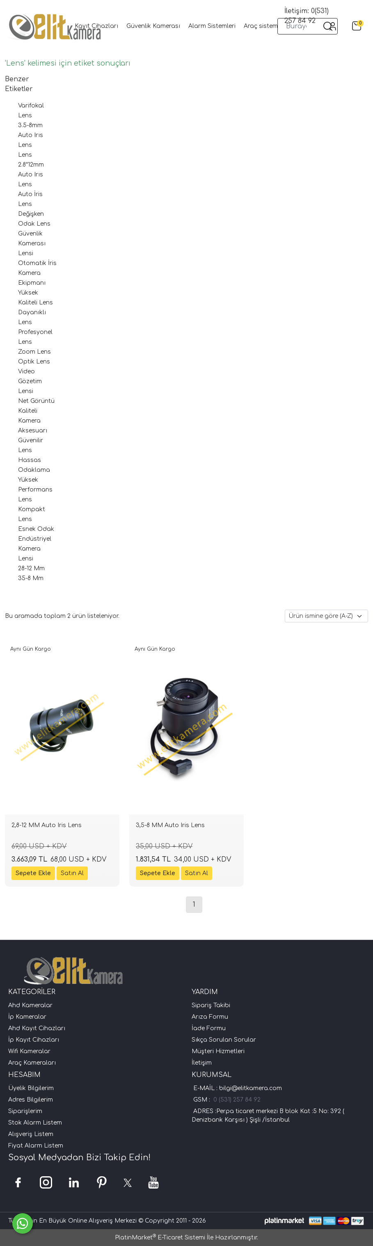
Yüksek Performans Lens (35, 490)
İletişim (202, 1063)
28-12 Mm (31, 568)
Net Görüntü (36, 401)
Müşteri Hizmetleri (218, 1051)
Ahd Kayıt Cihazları (36, 1028)
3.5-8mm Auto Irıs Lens (30, 135)
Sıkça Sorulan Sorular (224, 1040)
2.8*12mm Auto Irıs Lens (31, 174)
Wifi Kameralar (29, 1051)
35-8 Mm (30, 578)
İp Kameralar (27, 1017)
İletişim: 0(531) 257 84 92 (306, 16)
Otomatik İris (37, 263)
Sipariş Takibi (211, 1005)
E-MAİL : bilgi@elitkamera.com (237, 1088)
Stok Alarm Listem (35, 1123)
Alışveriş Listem (30, 1134)
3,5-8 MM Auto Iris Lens (170, 825)
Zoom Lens (34, 352)
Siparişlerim (25, 1111)
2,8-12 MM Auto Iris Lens (46, 825)
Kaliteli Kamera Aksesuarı (32, 421)
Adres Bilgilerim (30, 1100)
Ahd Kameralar (30, 1005)
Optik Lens (34, 362)
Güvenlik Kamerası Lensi (32, 243)
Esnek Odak (36, 529)
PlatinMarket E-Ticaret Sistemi (160, 1238)
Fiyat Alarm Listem (35, 1146)
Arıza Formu (210, 1017)
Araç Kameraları (32, 1063)
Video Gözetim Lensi (30, 381)
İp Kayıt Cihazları (33, 1040)
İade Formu (209, 1028)
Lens (25, 155)
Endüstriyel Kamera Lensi (34, 549)
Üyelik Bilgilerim (31, 1088)
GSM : (203, 1100)
